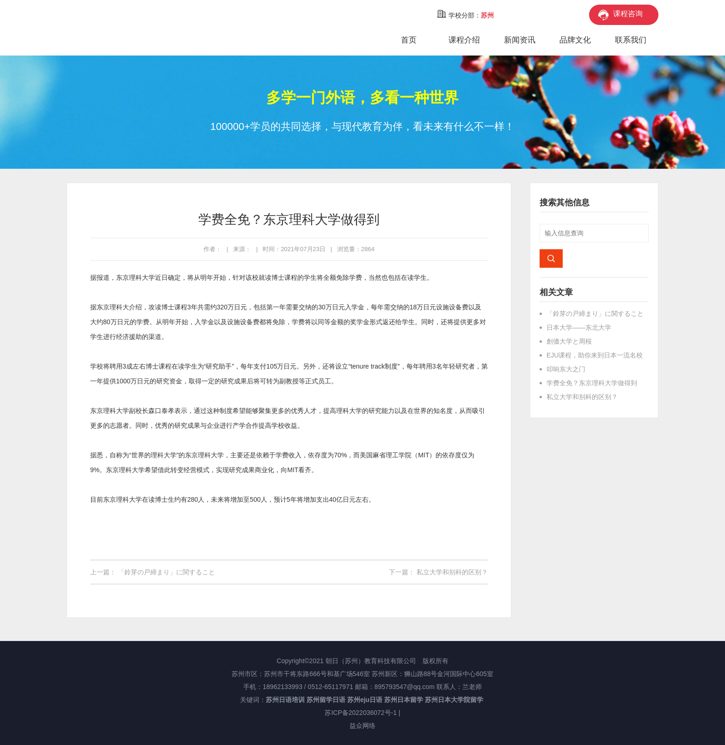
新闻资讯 (519, 40)
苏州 (487, 15)
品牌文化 (575, 40)
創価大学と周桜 (569, 341)
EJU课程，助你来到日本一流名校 (595, 355)
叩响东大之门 (566, 369)
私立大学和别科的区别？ (452, 572)
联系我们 (630, 40)
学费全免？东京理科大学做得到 (592, 383)
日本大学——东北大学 (579, 327)
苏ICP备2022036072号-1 (361, 712)
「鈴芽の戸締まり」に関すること (166, 572)
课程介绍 (464, 40)
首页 (409, 40)
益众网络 (362, 725)
